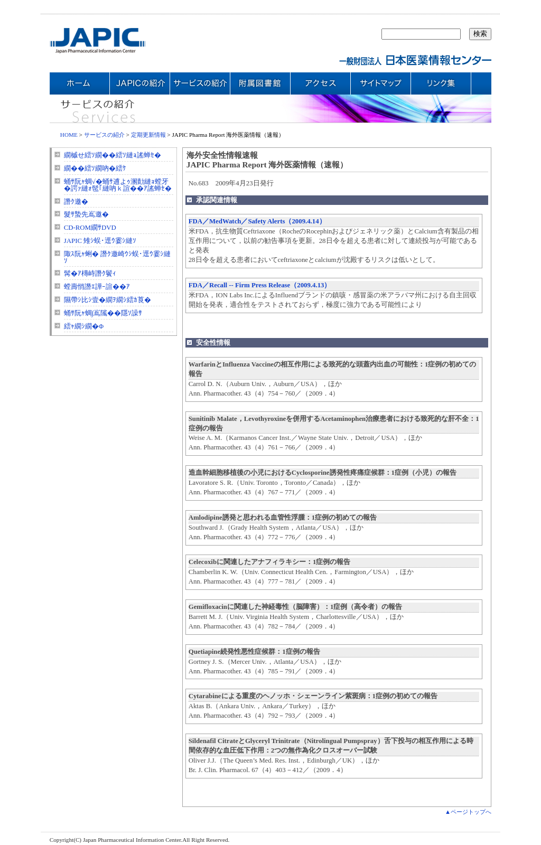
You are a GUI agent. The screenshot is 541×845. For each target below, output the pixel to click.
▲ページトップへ (468, 812)
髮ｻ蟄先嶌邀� (86, 214)
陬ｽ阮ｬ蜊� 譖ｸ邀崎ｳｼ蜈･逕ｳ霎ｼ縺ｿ (117, 257)
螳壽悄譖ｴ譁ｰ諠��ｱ (97, 286)
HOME (69, 135)
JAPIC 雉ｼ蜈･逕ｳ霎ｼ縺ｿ (100, 241)
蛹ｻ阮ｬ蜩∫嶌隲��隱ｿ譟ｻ (103, 313)
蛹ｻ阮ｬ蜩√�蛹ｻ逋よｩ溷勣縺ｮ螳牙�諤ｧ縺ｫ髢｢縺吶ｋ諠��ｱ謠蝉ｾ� (118, 185)
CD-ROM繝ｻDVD (90, 227)
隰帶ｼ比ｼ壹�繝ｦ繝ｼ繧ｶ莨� (107, 300)
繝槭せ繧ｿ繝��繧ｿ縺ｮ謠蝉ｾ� (112, 155)
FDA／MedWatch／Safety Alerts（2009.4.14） (257, 221)
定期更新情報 (148, 135)
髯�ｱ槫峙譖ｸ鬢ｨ (90, 273)
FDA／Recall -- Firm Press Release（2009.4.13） (260, 285)
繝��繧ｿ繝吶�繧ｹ (95, 168)
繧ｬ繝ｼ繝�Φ (84, 326)
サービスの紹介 (104, 135)
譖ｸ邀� (76, 201)
